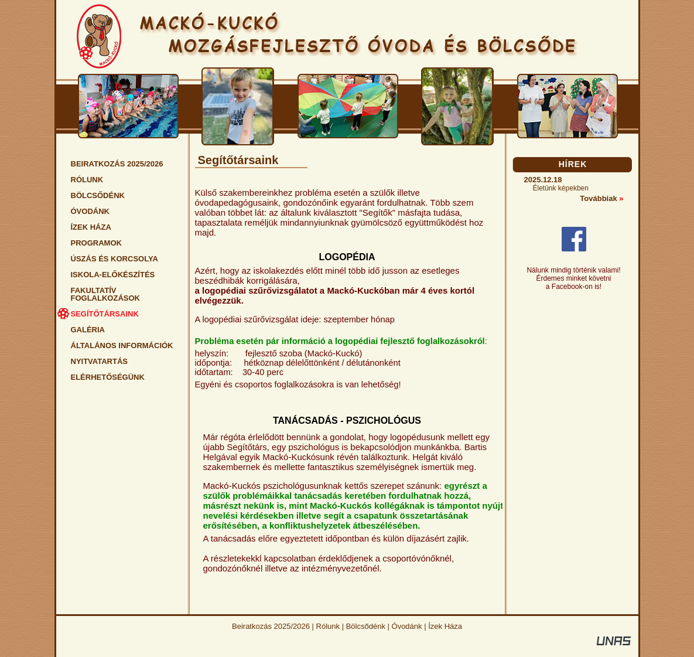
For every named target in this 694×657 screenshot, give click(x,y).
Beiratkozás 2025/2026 (271, 626)
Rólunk (328, 626)
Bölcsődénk (365, 626)
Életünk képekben (561, 188)
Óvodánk (407, 626)
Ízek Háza (445, 626)
